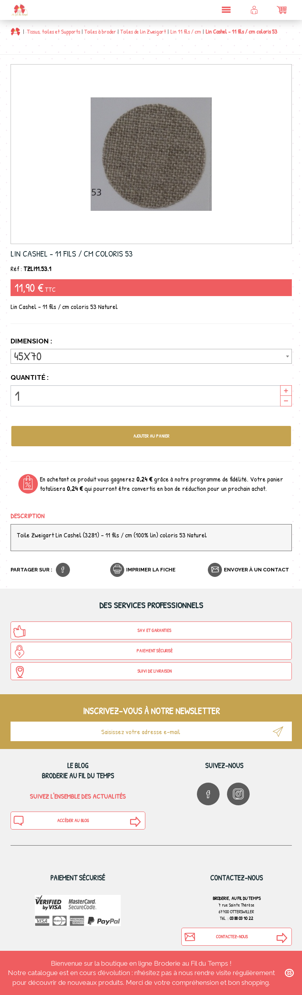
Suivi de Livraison (92, 672)
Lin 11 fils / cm (185, 31)
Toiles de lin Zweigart (143, 31)
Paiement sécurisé (93, 651)
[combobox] (151, 356)
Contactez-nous (216, 937)
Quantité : (30, 377)
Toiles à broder (100, 31)
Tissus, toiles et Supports (53, 31)
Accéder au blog (51, 820)
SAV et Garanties (92, 631)
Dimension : (32, 341)
